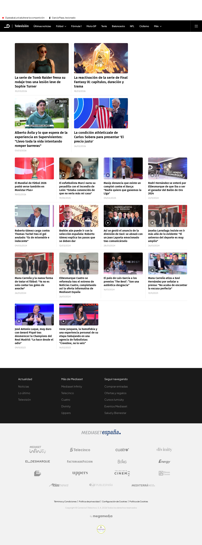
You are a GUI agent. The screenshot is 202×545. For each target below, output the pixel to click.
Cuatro (65, 399)
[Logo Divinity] (164, 450)
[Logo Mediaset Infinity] (38, 450)
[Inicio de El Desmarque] (7, 26)
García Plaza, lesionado (64, 17)
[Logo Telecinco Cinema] (122, 473)
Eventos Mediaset (115, 406)
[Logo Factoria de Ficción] (80, 461)
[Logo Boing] (122, 461)
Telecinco (67, 393)
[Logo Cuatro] (122, 450)
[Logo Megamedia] (102, 516)
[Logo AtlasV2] (59, 485)
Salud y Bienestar (115, 413)
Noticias (23, 386)
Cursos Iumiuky (114, 399)
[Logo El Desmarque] (37, 461)
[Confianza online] (101, 532)
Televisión (24, 399)
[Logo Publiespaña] (101, 485)
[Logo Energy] (164, 461)
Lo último (24, 393)
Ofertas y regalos (115, 393)
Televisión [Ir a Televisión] (22, 26)
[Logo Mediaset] (101, 434)
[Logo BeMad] (37, 473)
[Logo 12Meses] (164, 473)
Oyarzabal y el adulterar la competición (24, 17)
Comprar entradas (116, 386)
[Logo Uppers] (80, 473)
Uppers (66, 413)
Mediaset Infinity (71, 386)
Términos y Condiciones (65, 501)
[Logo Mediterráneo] (143, 485)
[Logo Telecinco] (80, 450)
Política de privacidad (89, 501)
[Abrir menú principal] (196, 26)
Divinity (66, 406)
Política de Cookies (138, 501)
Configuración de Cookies (114, 501)
